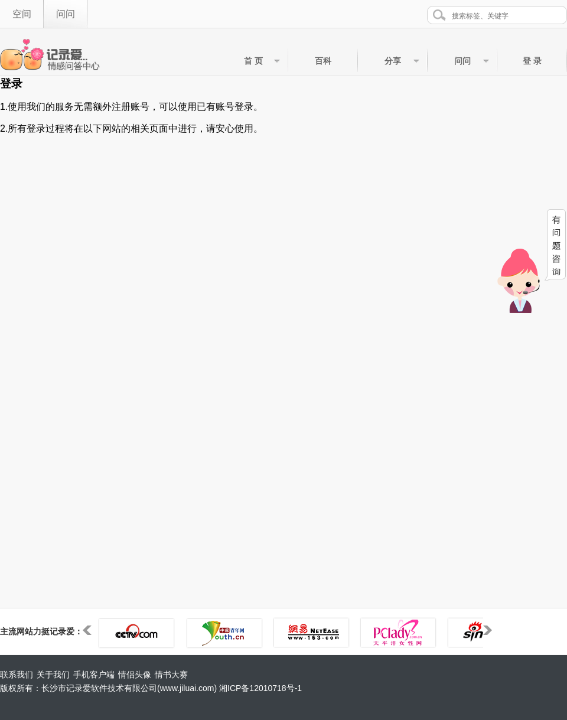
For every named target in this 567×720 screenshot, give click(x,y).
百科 (323, 61)
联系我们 (16, 674)
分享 (392, 61)
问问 (65, 14)
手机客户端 (94, 674)
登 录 (532, 61)
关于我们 (53, 674)
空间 (21, 14)
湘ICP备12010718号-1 (260, 688)
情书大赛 (171, 674)
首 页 (253, 61)
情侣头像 (134, 674)
